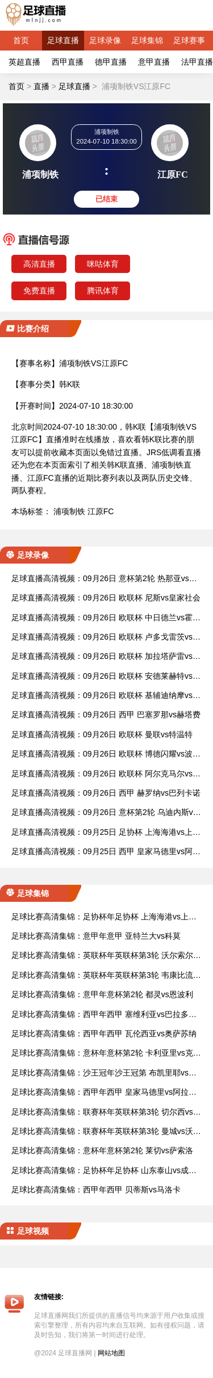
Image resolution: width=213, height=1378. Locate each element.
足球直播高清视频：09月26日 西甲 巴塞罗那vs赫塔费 (106, 714)
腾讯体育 (103, 290)
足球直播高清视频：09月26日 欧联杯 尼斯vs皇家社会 (106, 597)
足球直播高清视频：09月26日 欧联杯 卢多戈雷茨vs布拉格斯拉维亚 (106, 637)
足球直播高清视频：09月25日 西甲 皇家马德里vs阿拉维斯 (106, 852)
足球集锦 (147, 40)
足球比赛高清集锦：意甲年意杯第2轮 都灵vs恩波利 (102, 994)
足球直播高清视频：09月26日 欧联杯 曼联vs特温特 (102, 734)
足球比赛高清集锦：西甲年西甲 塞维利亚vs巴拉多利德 (104, 1015)
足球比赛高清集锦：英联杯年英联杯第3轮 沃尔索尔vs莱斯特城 (106, 956)
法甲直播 (197, 61)
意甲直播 (154, 61)
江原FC (100, 511)
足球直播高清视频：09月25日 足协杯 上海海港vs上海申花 (106, 832)
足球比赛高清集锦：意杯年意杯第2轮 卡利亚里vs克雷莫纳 (106, 1053)
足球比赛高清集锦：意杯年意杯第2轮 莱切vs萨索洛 (102, 1150)
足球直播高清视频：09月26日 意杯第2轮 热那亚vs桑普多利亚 (104, 579)
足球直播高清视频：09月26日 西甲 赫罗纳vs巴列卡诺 (106, 792)
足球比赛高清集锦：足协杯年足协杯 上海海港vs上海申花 (104, 917)
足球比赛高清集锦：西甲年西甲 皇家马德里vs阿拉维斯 (104, 1092)
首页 (21, 40)
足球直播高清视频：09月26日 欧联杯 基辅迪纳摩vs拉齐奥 (106, 696)
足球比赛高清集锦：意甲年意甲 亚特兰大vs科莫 (96, 935)
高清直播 (39, 263)
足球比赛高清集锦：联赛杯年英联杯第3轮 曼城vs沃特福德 (106, 1132)
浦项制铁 (69, 511)
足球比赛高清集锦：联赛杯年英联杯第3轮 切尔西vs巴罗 (106, 1112)
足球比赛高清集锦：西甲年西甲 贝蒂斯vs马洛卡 (96, 1189)
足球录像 (105, 40)
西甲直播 (67, 61)
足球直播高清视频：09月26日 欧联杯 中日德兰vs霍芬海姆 (106, 618)
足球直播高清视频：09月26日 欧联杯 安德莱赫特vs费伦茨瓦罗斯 (106, 676)
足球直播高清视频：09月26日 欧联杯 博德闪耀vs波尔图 (106, 754)
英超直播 (24, 61)
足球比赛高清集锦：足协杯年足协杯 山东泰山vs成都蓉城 (104, 1171)
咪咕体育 (103, 263)
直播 (41, 86)
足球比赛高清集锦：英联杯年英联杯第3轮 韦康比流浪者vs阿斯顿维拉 (106, 976)
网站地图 (111, 1353)
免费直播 (39, 290)
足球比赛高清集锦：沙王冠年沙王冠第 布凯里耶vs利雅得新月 (104, 1073)
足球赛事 (189, 40)
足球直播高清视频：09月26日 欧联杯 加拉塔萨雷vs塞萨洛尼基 (106, 657)
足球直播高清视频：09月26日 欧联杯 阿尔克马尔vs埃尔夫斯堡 (106, 774)
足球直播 (63, 40)
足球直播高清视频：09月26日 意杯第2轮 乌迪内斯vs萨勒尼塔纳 (104, 813)
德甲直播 (111, 61)
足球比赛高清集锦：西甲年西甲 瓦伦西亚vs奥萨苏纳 (104, 1033)
